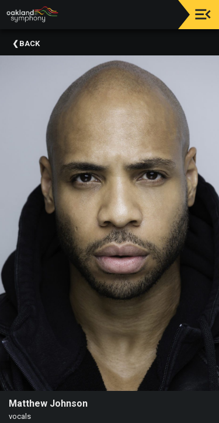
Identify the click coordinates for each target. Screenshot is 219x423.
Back (29, 43)
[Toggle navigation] (203, 14)
